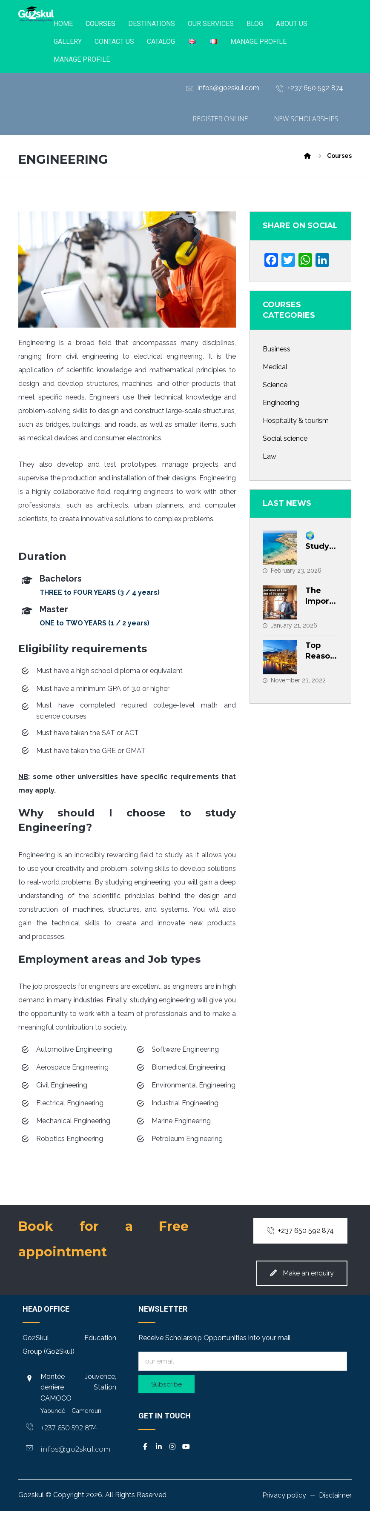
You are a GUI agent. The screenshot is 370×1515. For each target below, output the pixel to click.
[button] (145, 1449)
